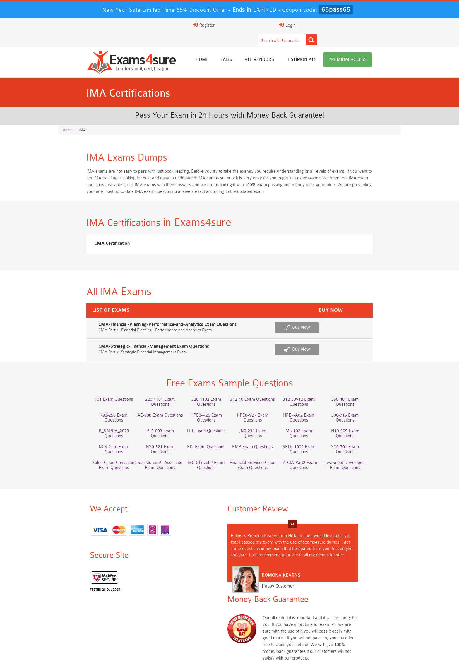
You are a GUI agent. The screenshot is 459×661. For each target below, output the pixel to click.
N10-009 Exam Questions (369, 424)
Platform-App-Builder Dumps (201, 619)
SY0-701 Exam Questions (369, 435)
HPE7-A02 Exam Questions (313, 413)
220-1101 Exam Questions (146, 402)
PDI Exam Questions (202, 435)
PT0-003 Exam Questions (146, 424)
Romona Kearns (230, 570)
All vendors (287, 47)
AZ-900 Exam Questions (146, 413)
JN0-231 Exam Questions (257, 424)
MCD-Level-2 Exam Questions (202, 449)
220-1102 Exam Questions (202, 402)
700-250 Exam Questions (90, 413)
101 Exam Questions (90, 402)
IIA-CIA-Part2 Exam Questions (313, 449)
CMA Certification (84, 240)
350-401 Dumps (368, 616)
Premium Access (376, 47)
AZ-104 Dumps (313, 621)
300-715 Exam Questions (368, 413)
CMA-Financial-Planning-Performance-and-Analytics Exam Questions (133, 327)
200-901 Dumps (313, 616)
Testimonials (329, 47)
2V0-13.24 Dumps (257, 626)
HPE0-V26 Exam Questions (201, 413)
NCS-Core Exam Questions (90, 435)
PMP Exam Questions (257, 435)
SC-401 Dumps (90, 631)
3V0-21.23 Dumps (90, 626)
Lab (255, 47)
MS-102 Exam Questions (313, 424)
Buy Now (373, 330)
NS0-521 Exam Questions (146, 435)
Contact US (214, 651)
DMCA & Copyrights (252, 651)
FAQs (116, 651)
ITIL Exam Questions (201, 424)
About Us (93, 651)
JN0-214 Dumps (146, 626)
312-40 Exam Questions (257, 402)
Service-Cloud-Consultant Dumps (146, 619)
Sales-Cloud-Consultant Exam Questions (90, 449)
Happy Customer (227, 581)
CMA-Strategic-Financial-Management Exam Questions (119, 347)
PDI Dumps (257, 616)
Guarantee (141, 651)
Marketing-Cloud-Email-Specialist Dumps (90, 619)
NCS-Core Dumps (368, 621)
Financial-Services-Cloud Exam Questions (257, 449)
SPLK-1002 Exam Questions (313, 435)
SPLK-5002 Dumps (368, 626)
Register (328, 25)
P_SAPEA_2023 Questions (90, 424)
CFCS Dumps (201, 626)
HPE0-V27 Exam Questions (257, 413)
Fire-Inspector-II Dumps (313, 626)
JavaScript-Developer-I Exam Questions (368, 449)
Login (358, 25)
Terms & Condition (177, 651)
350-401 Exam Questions (368, 402)
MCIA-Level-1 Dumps (257, 621)
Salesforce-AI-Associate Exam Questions (146, 449)
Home (230, 47)
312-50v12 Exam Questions (313, 402)
